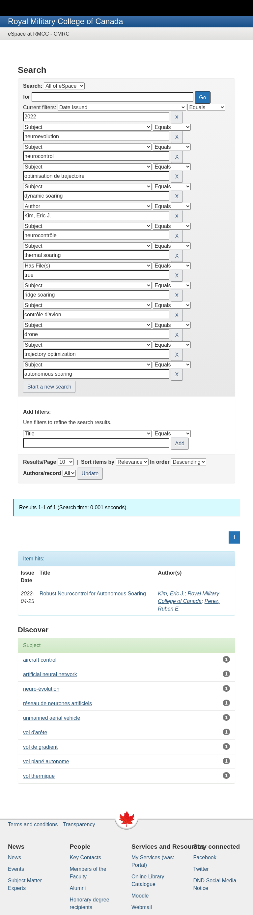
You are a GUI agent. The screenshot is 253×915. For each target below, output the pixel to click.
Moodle (140, 896)
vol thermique (39, 776)
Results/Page (39, 462)
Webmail (141, 907)
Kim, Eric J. (171, 593)
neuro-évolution (41, 689)
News (14, 857)
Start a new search (49, 387)
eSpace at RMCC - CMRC (39, 34)
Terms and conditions (33, 824)
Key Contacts (85, 857)
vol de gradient (40, 747)
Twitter (201, 869)
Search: (32, 86)
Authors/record (42, 473)
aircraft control (39, 660)
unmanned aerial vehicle (51, 718)
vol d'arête (35, 732)
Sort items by (97, 462)
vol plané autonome (46, 761)
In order (160, 462)
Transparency (79, 824)
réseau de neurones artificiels (57, 703)
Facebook (204, 857)
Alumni (78, 888)
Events (16, 869)
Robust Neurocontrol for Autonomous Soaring (93, 593)
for (26, 97)
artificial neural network (50, 674)
